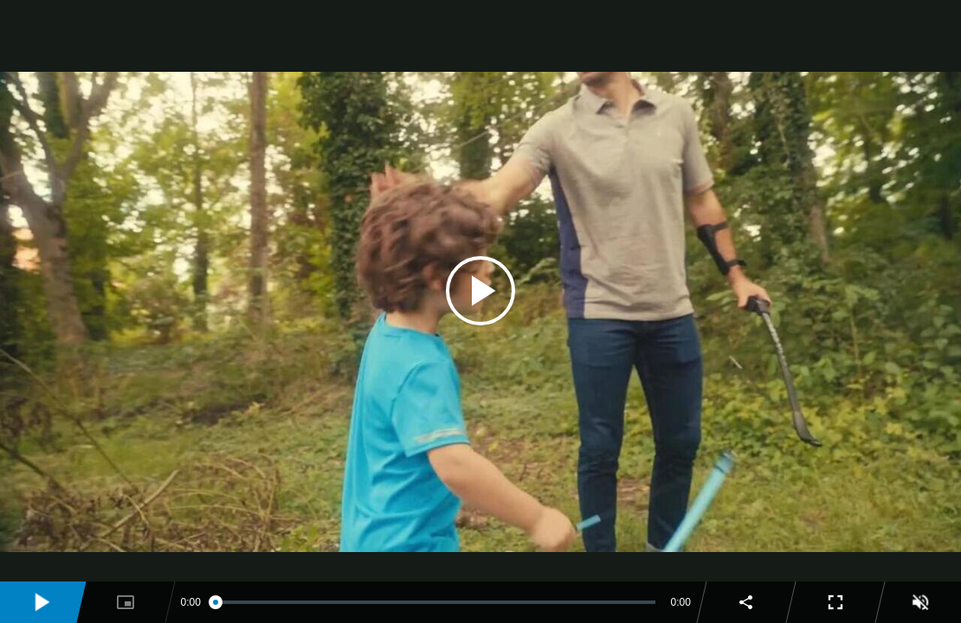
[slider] (436, 602)
